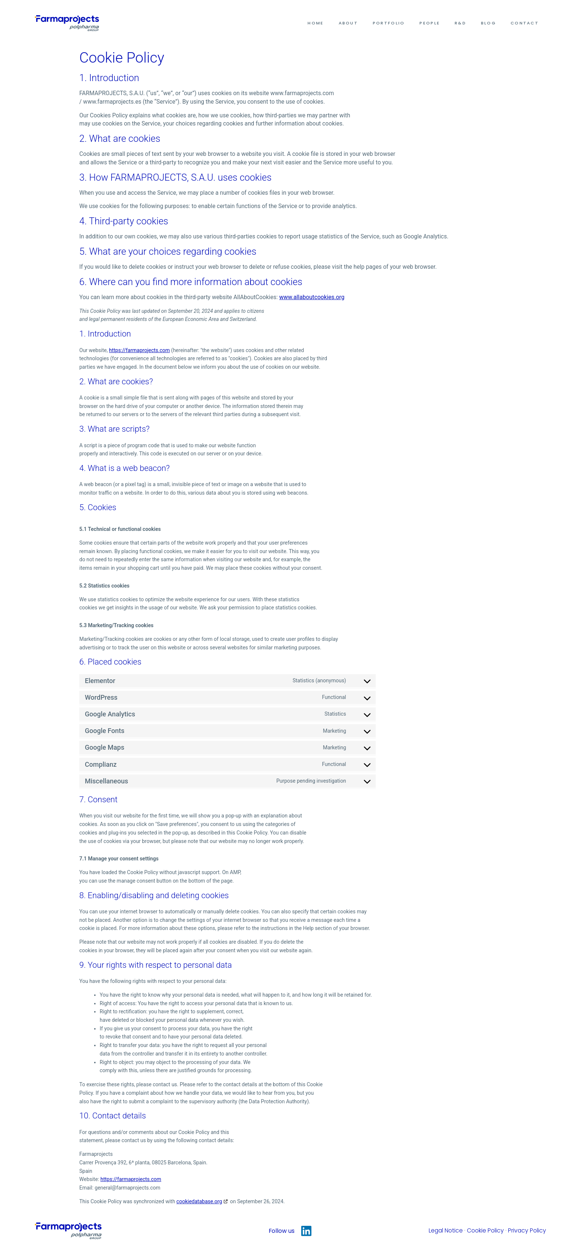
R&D (460, 23)
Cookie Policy (485, 1230)
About (348, 23)
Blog (488, 23)
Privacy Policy (527, 1230)
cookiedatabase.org (199, 1201)
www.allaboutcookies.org (312, 297)
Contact (525, 23)
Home (315, 23)
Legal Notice (446, 1230)
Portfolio (389, 23)
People (429, 23)
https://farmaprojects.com (139, 350)
